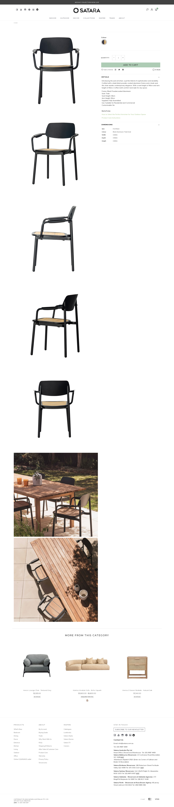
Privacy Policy (43, 759)
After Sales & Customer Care (48, 749)
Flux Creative (25, 801)
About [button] (122, 18)
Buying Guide (43, 732)
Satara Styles (68, 736)
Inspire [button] (102, 18)
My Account (43, 729)
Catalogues (67, 729)
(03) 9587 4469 (122, 747)
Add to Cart (130, 82)
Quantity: (105, 75)
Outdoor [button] (64, 18)
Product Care (43, 752)
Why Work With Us (45, 739)
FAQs (40, 742)
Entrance (17, 742)
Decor (16, 739)
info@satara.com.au (125, 743)
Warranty (42, 756)
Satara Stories (69, 739)
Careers (66, 746)
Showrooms (43, 763)
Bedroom (17, 732)
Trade (41, 736)
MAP (122, 757)
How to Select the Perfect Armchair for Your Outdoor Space (124, 132)
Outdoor (16, 752)
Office (16, 756)
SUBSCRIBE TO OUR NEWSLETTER (129, 730)
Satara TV (67, 742)
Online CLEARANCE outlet (22, 759)
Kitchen (16, 746)
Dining (16, 736)
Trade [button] (112, 18)
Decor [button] (76, 18)
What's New (18, 729)
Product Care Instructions (111, 135)
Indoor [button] (52, 18)
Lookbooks (67, 732)
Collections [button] (89, 18)
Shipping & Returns (45, 746)
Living (16, 749)
